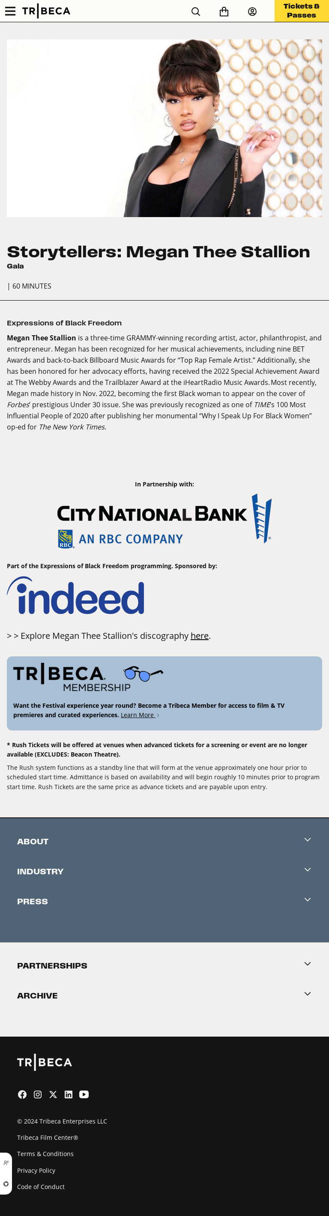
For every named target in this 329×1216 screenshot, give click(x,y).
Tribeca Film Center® (47, 1137)
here (200, 635)
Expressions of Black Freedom (64, 323)
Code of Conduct (41, 1187)
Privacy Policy (36, 1170)
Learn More (141, 715)
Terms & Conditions (45, 1154)
